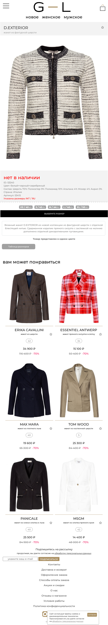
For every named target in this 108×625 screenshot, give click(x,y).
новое (32, 17)
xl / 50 (82, 207)
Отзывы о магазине (54, 595)
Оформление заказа (54, 574)
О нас (54, 590)
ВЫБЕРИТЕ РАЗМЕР (54, 213)
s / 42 (40, 207)
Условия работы (54, 600)
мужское (73, 17)
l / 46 (68, 207)
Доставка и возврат (54, 569)
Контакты (54, 564)
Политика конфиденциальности (54, 606)
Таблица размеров (18, 246)
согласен (92, 615)
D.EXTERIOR (16, 27)
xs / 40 (25, 207)
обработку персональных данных (72, 553)
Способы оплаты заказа (54, 580)
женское (51, 17)
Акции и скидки (54, 585)
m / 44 (54, 207)
